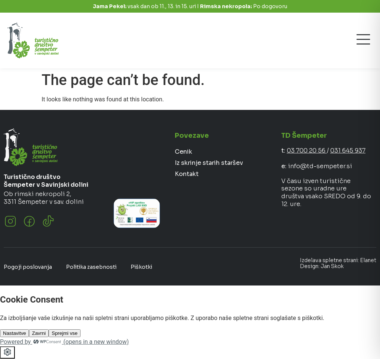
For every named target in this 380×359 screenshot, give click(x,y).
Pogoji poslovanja (28, 267)
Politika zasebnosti (91, 267)
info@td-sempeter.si (320, 166)
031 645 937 (348, 150)
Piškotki (141, 267)
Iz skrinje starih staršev (209, 163)
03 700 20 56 (307, 150)
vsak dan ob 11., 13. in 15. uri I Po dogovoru (190, 6)
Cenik (183, 152)
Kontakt (187, 174)
